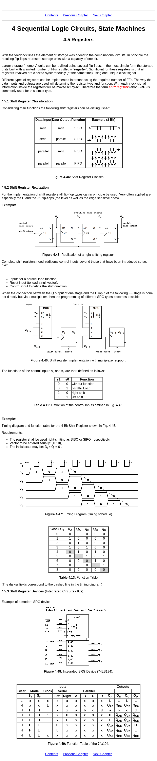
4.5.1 (5, 101)
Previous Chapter (75, 15)
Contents (51, 15)
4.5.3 (5, 591)
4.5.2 (5, 187)
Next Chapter (102, 15)
